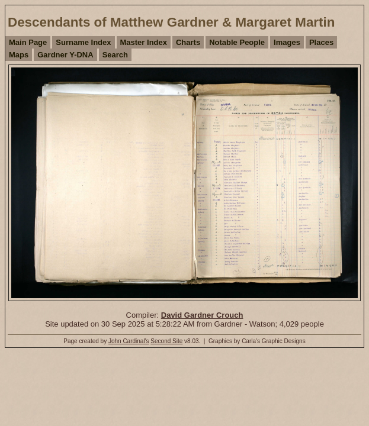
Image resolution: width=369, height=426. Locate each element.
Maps (18, 54)
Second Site (166, 341)
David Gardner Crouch (202, 315)
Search (115, 54)
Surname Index (83, 42)
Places (321, 42)
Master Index (143, 42)
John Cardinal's (128, 341)
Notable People (237, 42)
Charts (188, 42)
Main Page (28, 42)
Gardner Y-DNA (65, 54)
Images (287, 42)
